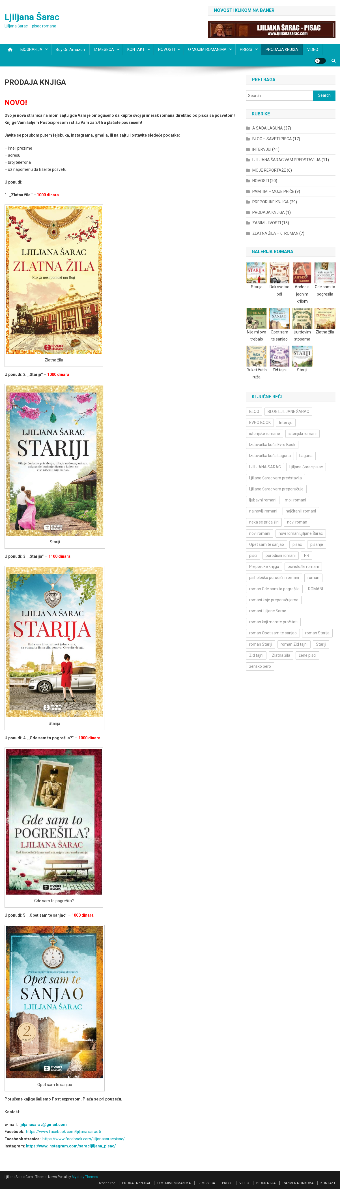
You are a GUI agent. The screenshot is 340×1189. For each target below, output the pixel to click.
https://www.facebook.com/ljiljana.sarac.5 (63, 1131)
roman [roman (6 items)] (313, 577)
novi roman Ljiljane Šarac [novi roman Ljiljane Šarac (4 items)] (301, 533)
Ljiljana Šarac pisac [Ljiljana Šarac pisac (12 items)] (306, 467)
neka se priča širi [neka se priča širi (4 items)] (264, 522)
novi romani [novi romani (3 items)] (259, 533)
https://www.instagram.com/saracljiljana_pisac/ (71, 1146)
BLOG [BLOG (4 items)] (254, 411)
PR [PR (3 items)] (306, 555)
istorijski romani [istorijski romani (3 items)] (303, 433)
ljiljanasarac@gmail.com (43, 1124)
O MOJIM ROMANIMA (207, 49)
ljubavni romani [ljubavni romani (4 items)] (262, 500)
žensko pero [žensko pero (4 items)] (260, 666)
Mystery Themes (85, 1177)
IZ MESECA (104, 49)
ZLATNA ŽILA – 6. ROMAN (275, 233)
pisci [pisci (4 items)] (253, 555)
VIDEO (312, 49)
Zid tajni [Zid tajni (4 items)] (256, 655)
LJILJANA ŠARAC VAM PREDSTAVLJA (286, 160)
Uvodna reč (106, 1183)
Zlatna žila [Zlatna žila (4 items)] (281, 655)
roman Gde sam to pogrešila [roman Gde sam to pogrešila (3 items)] (274, 589)
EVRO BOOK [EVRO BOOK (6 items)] (260, 422)
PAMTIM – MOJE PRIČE (273, 191)
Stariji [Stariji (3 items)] (321, 644)
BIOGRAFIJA (31, 49)
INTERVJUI (261, 149)
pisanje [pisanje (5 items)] (316, 544)
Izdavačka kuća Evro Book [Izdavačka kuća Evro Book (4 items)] (272, 444)
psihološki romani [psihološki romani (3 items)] (303, 566)
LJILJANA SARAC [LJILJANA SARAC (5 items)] (265, 467)
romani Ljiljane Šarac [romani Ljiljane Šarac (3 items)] (267, 611)
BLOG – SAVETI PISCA (272, 139)
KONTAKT (136, 49)
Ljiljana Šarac (32, 17)
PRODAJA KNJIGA (282, 49)
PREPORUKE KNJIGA (270, 202)
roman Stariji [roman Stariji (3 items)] (260, 644)
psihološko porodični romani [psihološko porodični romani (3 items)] (274, 577)
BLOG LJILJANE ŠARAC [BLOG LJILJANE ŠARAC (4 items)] (288, 411)
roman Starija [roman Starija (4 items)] (317, 633)
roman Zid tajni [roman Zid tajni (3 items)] (294, 644)
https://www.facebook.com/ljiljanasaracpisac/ (83, 1139)
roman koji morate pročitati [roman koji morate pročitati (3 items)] (273, 622)
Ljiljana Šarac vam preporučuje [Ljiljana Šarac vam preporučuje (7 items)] (276, 489)
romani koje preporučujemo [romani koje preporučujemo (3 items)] (273, 600)
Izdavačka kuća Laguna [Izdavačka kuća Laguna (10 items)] (270, 455)
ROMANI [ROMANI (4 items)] (315, 589)
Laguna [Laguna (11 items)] (306, 455)
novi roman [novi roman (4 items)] (297, 522)
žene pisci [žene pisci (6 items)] (307, 655)
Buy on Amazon (70, 49)
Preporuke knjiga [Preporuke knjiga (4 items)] (264, 566)
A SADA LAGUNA (267, 128)
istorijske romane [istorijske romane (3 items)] (264, 433)
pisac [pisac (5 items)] (297, 544)
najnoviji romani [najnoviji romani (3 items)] (263, 511)
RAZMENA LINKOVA (298, 1183)
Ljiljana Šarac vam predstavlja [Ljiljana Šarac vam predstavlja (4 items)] (275, 478)
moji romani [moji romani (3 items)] (295, 500)
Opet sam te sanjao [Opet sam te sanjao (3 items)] (266, 544)
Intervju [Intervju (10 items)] (285, 422)
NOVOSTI (166, 49)
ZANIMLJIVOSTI (266, 223)
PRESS (246, 49)
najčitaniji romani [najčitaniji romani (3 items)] (301, 511)
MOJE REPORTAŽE (269, 170)
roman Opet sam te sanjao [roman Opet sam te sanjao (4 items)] (273, 633)
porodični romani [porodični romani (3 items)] (281, 555)
